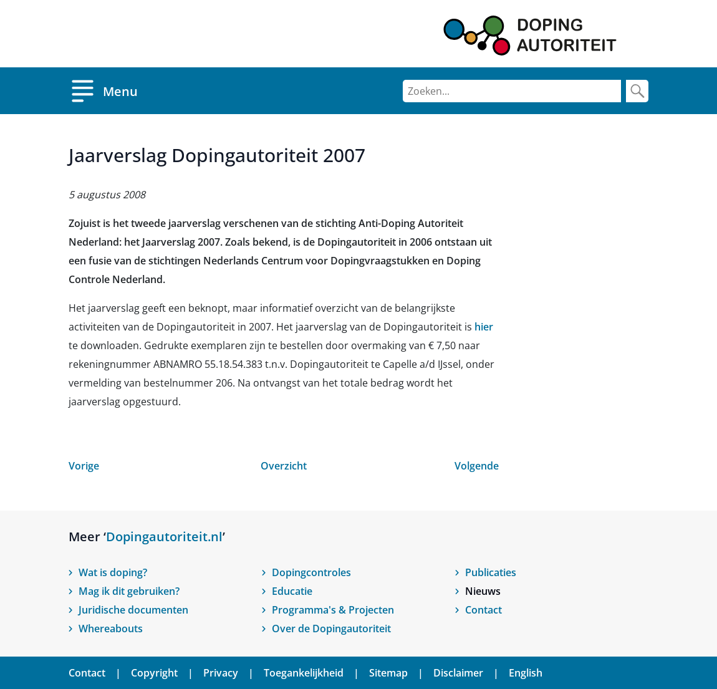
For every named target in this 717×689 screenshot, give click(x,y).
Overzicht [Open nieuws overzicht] (284, 466)
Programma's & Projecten (333, 610)
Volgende (477, 466)
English (525, 673)
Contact (483, 610)
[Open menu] (103, 90)
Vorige (84, 466)
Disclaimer (458, 673)
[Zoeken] (512, 91)
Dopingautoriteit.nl (164, 536)
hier (483, 327)
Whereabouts (111, 628)
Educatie (292, 591)
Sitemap (388, 673)
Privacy (220, 673)
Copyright (154, 673)
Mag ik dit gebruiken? (129, 591)
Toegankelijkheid (304, 673)
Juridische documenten (133, 610)
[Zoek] (637, 91)
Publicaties (490, 572)
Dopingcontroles (311, 572)
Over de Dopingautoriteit (331, 628)
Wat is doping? (113, 572)
